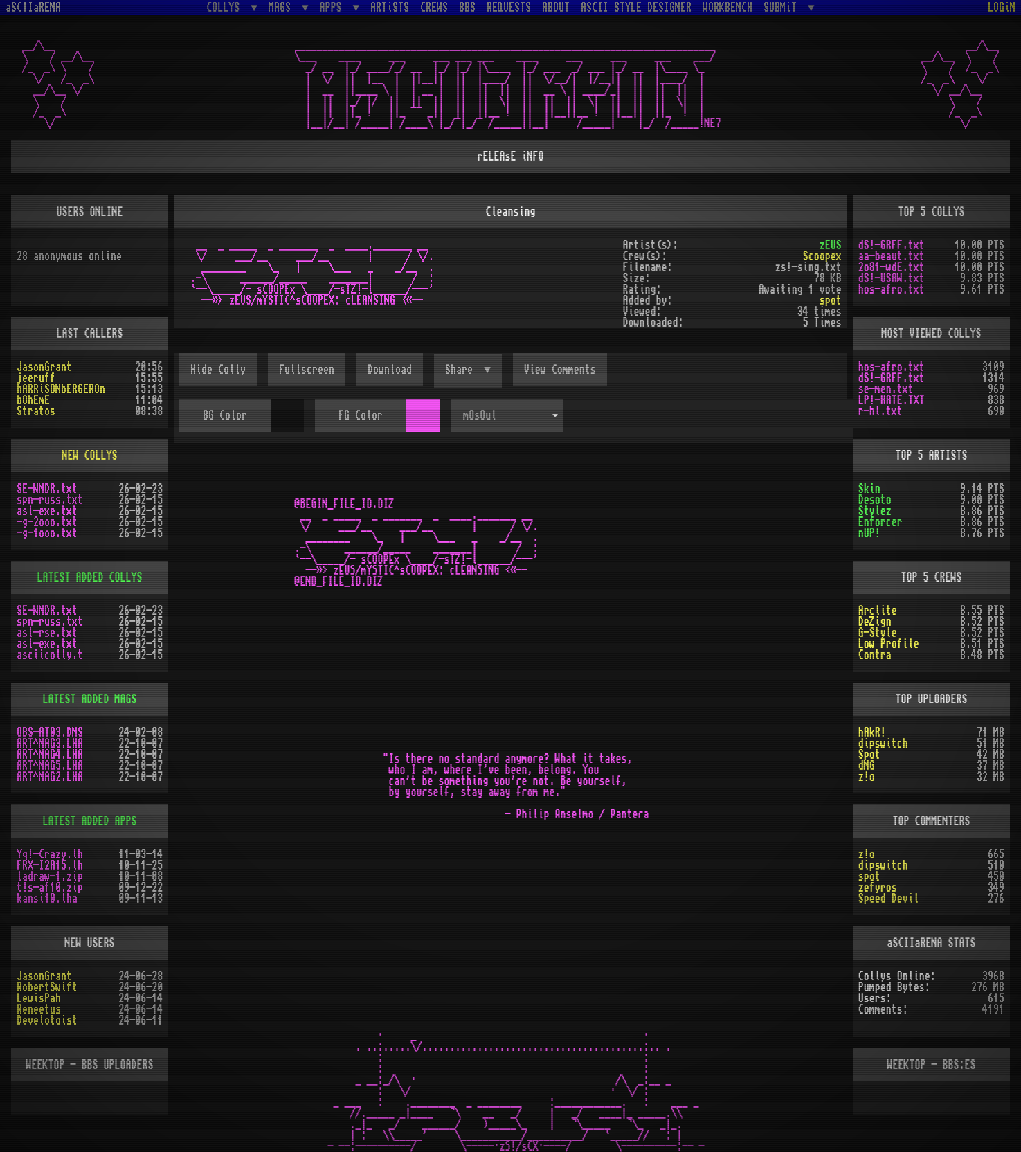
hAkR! (872, 732)
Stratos (36, 411)
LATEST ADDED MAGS (90, 699)
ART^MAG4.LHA (50, 754)
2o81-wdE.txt (891, 267)
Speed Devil (888, 898)
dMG (866, 765)
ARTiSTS (389, 7)
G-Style (877, 632)
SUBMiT (783, 7)
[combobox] (507, 415)
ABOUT (556, 7)
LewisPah (39, 998)
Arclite (877, 610)
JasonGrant (44, 366)
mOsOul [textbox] (479, 415)
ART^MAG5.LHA (50, 765)
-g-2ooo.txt (47, 522)
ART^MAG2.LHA (50, 776)
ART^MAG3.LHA (50, 743)
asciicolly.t (50, 654)
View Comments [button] (560, 369)
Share (461, 369)
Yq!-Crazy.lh (50, 854)
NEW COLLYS (90, 455)
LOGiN (1001, 7)
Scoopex (822, 256)
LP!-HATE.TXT (891, 400)
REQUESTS (509, 7)
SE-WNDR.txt (47, 488)
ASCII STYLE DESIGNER (636, 7)
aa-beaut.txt (891, 256)
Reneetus (39, 1009)
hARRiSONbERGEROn (61, 389)
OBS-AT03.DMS (50, 732)
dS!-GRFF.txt (891, 245)
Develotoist (47, 1020)
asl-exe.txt (47, 510)
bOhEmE (33, 400)
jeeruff (36, 378)
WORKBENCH (727, 7)
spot (831, 300)
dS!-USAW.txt (891, 278)
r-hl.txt (880, 411)
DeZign (875, 621)
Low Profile (888, 643)
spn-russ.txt (50, 499)
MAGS (282, 7)
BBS (467, 7)
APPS (333, 7)
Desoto (875, 499)
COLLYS (225, 7)
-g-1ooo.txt (47, 533)
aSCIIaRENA (33, 7)
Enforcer (880, 522)
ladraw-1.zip (50, 876)
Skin (869, 488)
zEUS (831, 245)
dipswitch (883, 743)
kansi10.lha (47, 898)
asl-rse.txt (47, 632)
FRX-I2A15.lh (50, 865)
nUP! (869, 533)
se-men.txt (886, 389)
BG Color (225, 415)
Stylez (875, 510)
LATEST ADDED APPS (90, 821)
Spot (869, 754)
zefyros (877, 887)
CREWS (434, 7)
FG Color (360, 415)
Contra (875, 654)
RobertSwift (47, 987)
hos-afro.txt (891, 289)
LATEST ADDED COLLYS (90, 577)
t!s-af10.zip (50, 887)
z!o (866, 776)
